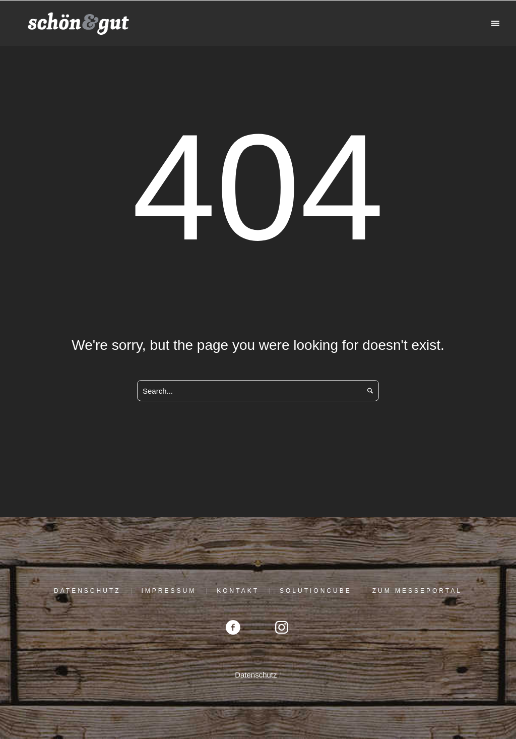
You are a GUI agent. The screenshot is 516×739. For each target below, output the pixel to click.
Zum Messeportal (417, 591)
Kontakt (238, 591)
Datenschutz (87, 591)
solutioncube (316, 591)
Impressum (169, 591)
